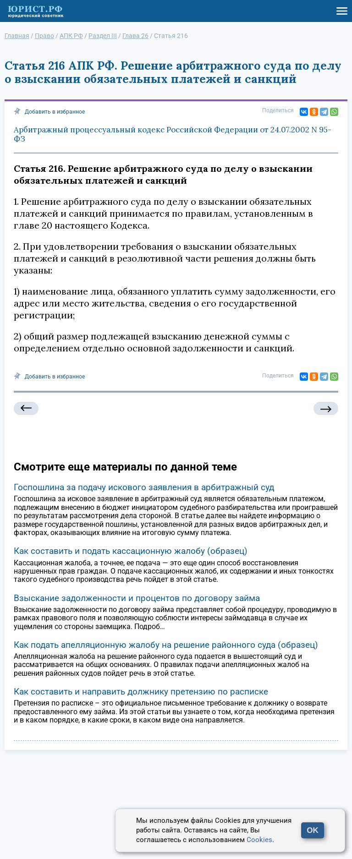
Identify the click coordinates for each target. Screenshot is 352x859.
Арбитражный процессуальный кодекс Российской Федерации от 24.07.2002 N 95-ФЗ (172, 134)
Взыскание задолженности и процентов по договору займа (137, 598)
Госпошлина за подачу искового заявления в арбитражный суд (144, 487)
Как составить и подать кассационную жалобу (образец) (131, 551)
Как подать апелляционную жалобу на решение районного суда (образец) (166, 645)
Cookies (259, 840)
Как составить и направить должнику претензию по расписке (141, 691)
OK (313, 830)
